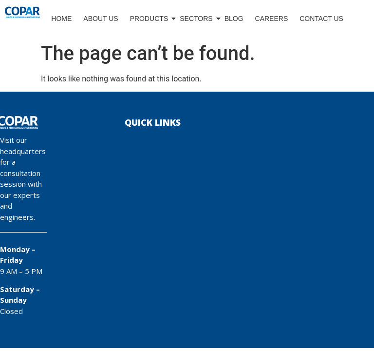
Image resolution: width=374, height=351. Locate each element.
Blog (233, 18)
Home (61, 18)
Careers (271, 18)
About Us (100, 18)
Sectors (196, 18)
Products (149, 18)
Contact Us (321, 18)
